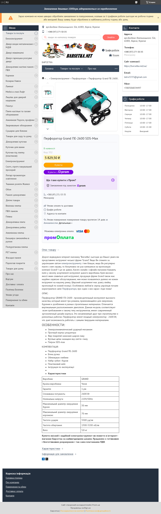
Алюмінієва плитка (15, 232)
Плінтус (9, 105)
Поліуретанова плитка (17, 246)
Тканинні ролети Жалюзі (18, 184)
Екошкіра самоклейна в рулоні (17, 240)
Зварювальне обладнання (19, 125)
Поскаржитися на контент (72, 511)
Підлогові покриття (15, 263)
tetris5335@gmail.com (135, 77)
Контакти (10, 305)
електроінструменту (71, 263)
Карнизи (10, 75)
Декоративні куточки (16, 141)
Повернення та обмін (16, 300)
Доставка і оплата (15, 284)
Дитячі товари (13, 200)
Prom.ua (96, 505)
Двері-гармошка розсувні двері (19, 60)
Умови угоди (12, 294)
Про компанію (12, 482)
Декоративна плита (15, 221)
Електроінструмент (15, 161)
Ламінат (9, 86)
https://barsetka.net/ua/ (135, 66)
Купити (58, 164)
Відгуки (9, 279)
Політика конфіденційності (98, 511)
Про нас (10, 273)
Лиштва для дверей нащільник (16, 99)
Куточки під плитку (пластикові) (15, 154)
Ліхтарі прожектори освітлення (15, 177)
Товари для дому (14, 268)
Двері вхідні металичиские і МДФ (20, 46)
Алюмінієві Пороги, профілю (20, 120)
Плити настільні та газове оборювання (18, 113)
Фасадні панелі (13, 257)
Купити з (58, 172)
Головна (49, 68)
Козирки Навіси (13, 80)
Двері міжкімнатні (15, 52)
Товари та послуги (15, 33)
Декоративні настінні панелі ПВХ (20, 68)
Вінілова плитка (13, 205)
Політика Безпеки (14, 289)
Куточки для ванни (15, 147)
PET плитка (11, 252)
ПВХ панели (12, 211)
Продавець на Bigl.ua (80, 508)
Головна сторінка (14, 478)
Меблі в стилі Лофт (15, 91)
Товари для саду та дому (19, 136)
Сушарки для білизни (16, 130)
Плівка (9, 216)
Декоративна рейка (16, 227)
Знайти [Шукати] (111, 37)
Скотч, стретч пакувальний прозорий (19, 168)
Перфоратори (79, 78)
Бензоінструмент (14, 38)
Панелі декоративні (15, 194)
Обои (8, 189)
